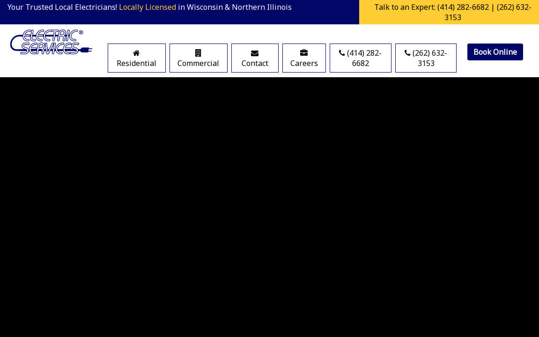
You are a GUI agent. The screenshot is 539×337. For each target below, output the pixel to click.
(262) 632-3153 (426, 58)
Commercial (198, 58)
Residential (136, 58)
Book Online (495, 52)
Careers (304, 58)
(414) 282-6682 (360, 58)
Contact (255, 58)
